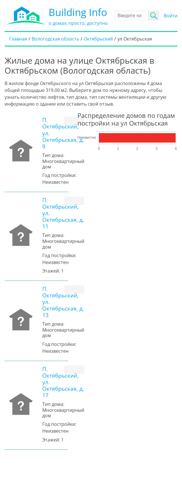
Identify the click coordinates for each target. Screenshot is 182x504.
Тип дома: (53, 155)
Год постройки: (59, 175)
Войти (170, 16)
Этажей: (51, 271)
